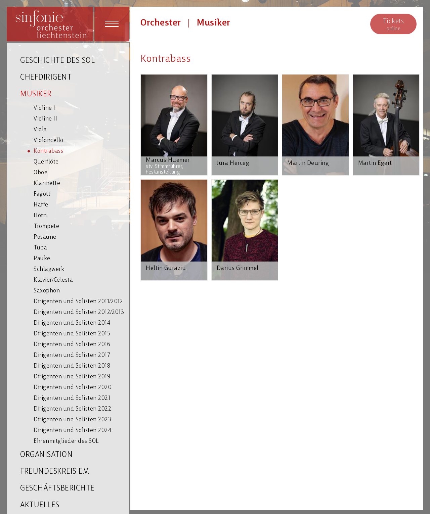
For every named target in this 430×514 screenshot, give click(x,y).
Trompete (46, 226)
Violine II (45, 119)
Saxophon (47, 291)
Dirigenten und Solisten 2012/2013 (79, 312)
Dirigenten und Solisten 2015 (72, 334)
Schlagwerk (49, 269)
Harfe (41, 205)
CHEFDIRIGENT (46, 78)
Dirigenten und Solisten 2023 (72, 420)
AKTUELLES (39, 505)
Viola (40, 130)
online (393, 24)
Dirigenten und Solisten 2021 (72, 398)
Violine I (44, 108)
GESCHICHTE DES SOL (57, 61)
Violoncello (48, 140)
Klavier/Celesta (53, 280)
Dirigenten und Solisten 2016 (72, 344)
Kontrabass (48, 151)
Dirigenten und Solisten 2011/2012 (78, 302)
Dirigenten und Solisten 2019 (72, 377)
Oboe (40, 173)
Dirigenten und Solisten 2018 (72, 366)
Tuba (40, 248)
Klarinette (47, 183)
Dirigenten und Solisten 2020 (73, 387)
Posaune (45, 237)
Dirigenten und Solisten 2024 (72, 430)
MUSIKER (36, 94)
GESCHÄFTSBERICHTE (57, 489)
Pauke (42, 259)
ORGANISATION (46, 455)
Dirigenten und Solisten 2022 (72, 409)
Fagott (42, 194)
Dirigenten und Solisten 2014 (72, 323)
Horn (40, 216)
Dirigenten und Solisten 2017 (72, 355)
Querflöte (46, 162)
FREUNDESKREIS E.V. (54, 472)
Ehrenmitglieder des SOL (66, 441)
